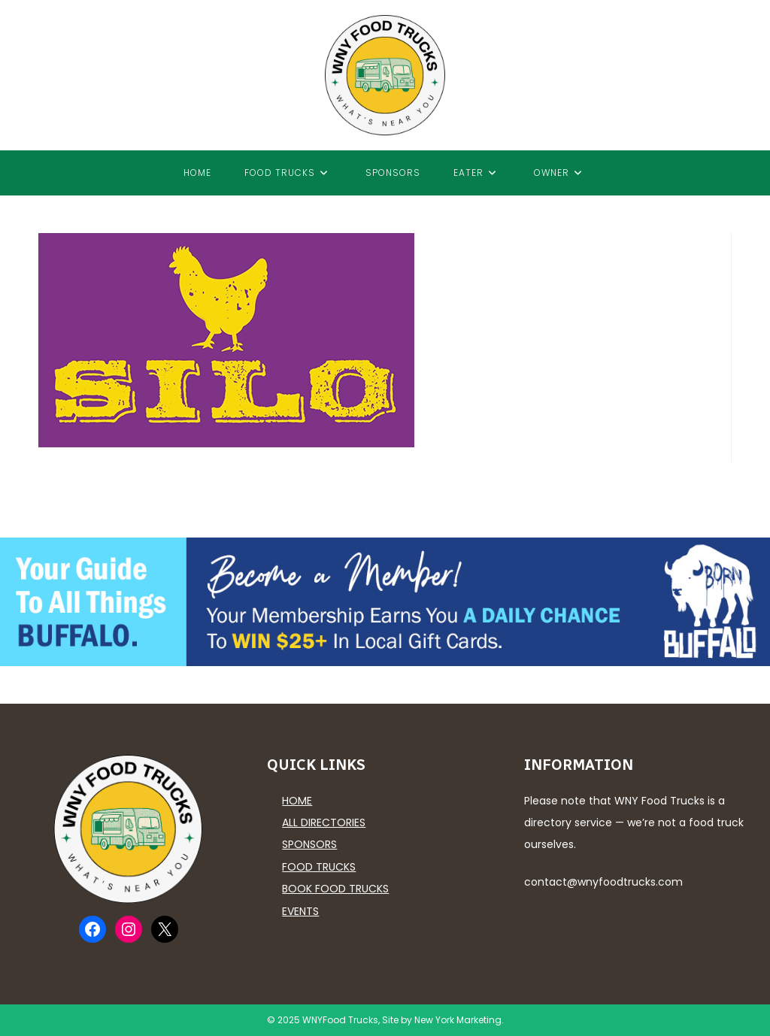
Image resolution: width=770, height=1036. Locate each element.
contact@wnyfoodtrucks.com (603, 881)
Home (297, 800)
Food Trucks (319, 866)
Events (300, 911)
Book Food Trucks (335, 888)
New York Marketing (458, 1019)
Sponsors (309, 844)
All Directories (323, 822)
